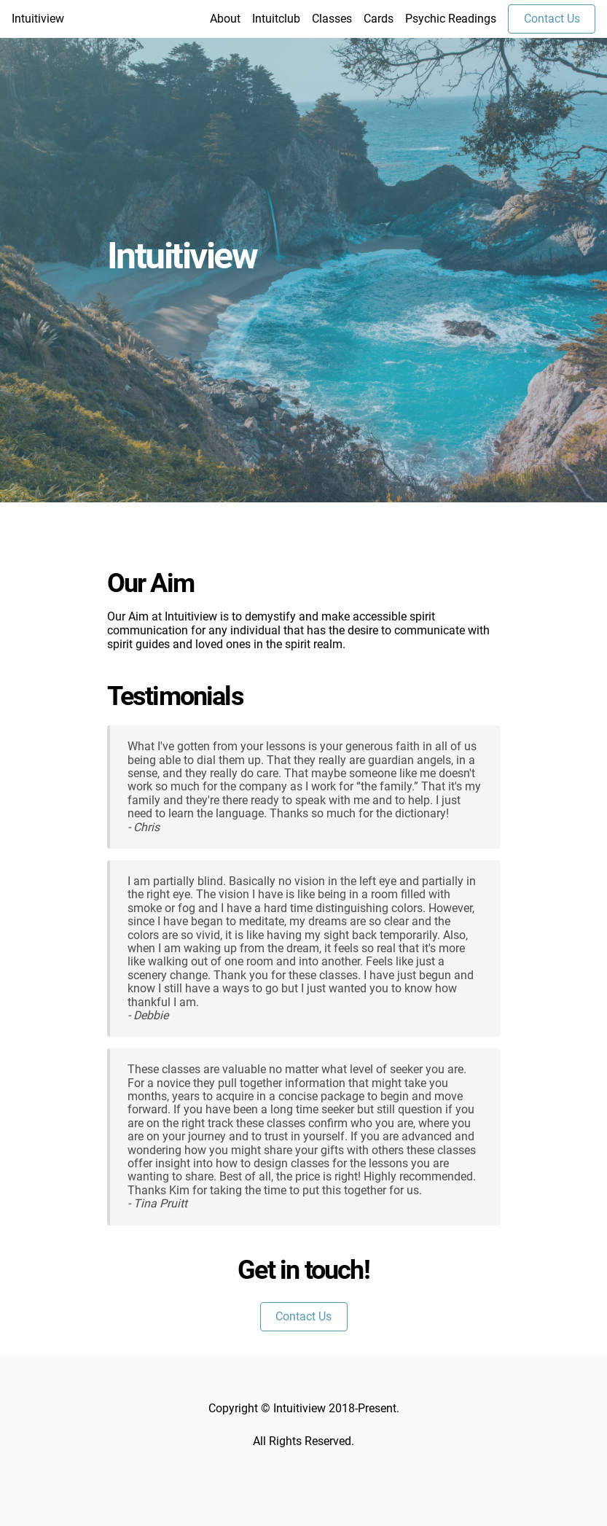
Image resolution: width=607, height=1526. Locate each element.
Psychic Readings (450, 19)
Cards (378, 19)
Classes (332, 19)
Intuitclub (276, 19)
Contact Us (552, 19)
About (225, 19)
